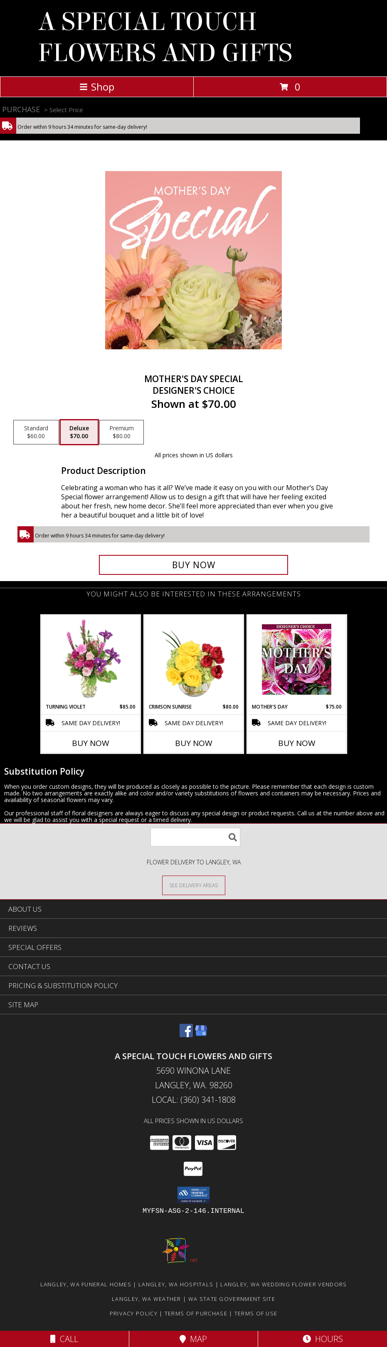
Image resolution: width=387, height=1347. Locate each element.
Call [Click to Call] (64, 1339)
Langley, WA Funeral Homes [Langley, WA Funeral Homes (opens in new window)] (86, 1284)
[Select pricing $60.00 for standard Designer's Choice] (36, 432)
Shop (96, 86)
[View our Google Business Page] (201, 1034)
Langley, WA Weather (146, 1299)
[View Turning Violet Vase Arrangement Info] (90, 659)
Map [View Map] (193, 1339)
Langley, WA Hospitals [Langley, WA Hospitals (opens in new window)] (175, 1284)
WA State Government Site (231, 1299)
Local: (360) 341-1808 (194, 1099)
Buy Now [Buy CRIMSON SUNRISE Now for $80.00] (193, 743)
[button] (193, 1195)
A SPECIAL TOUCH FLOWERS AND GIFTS (165, 37)
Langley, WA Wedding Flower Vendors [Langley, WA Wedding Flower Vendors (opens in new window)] (283, 1284)
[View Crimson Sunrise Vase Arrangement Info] (193, 659)
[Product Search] (195, 837)
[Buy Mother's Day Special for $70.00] (193, 565)
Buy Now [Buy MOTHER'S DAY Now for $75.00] (297, 743)
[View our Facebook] (186, 1034)
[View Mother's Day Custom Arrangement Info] (296, 659)
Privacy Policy (134, 1313)
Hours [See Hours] (323, 1339)
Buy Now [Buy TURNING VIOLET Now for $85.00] (90, 743)
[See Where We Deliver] (193, 885)
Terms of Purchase (196, 1313)
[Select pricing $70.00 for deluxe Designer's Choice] (79, 432)
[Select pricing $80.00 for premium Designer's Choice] (121, 432)
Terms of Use (256, 1313)
